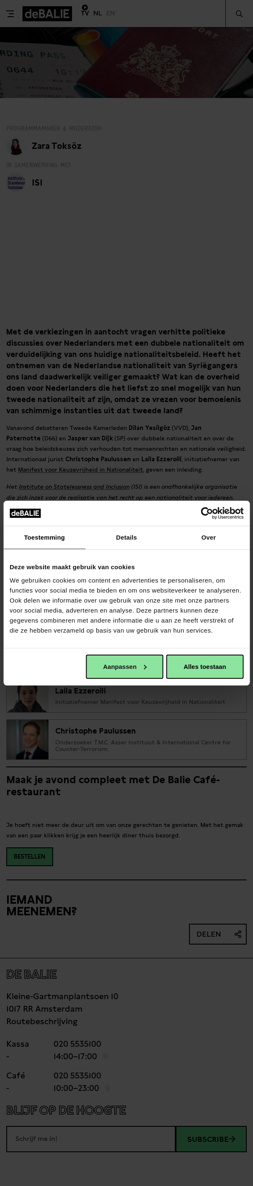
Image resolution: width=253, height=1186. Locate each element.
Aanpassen (125, 666)
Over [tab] (209, 537)
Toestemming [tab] (44, 537)
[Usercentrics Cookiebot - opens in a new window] (206, 513)
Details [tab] (126, 537)
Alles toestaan (205, 666)
